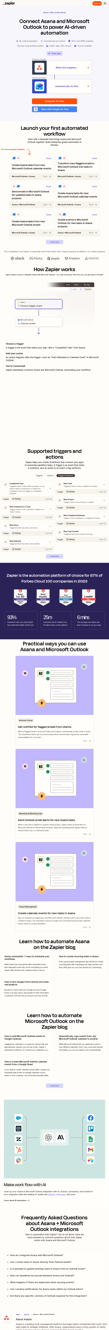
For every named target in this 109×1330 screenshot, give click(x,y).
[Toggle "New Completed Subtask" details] (82, 516)
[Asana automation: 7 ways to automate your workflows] (27, 963)
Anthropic (60, 1194)
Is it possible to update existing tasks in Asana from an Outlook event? (45, 1269)
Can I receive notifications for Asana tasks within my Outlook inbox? (44, 1289)
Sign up (97, 3)
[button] (54, 109)
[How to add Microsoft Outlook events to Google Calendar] (27, 1043)
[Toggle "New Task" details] (82, 485)
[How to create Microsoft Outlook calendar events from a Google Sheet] (27, 1069)
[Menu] (105, 3)
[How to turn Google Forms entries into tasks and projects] (27, 989)
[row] (21, 302)
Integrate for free (54, 101)
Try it (47, 176)
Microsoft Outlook (58, 12)
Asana (46, 12)
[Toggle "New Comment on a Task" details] (27, 509)
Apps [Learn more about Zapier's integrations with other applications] (18, 1314)
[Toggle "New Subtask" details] (27, 542)
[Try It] (27, 499)
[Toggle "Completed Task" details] (27, 489)
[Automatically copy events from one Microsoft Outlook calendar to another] (82, 1043)
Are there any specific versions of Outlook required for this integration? (46, 1296)
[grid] (21, 302)
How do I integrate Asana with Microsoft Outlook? (34, 1255)
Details (48, 158)
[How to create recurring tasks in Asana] (82, 963)
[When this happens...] (55, 67)
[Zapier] (8, 3)
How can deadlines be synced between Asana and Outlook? (40, 1275)
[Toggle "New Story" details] (27, 526)
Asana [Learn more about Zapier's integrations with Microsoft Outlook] (26, 1314)
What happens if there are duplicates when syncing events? (40, 1282)
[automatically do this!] (55, 86)
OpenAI (51, 1194)
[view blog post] (27, 963)
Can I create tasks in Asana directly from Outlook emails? (39, 1262)
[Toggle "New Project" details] (82, 500)
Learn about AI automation (17, 1200)
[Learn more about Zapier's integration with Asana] (6, 1318)
